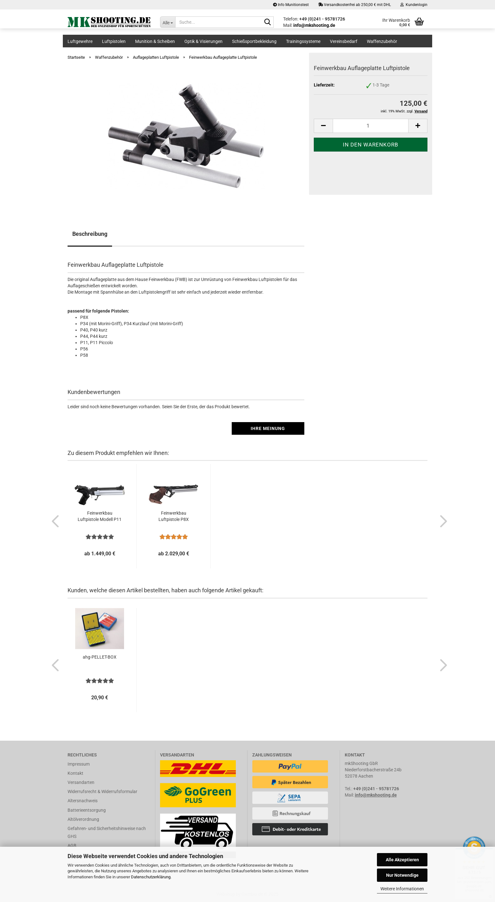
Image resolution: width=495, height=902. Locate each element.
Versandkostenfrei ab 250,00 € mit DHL (354, 5)
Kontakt (75, 773)
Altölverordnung (83, 819)
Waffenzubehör (382, 41)
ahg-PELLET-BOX (99, 657)
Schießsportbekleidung (254, 41)
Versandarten (81, 782)
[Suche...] (167, 22)
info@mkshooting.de (376, 794)
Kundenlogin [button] (413, 5)
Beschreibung (89, 233)
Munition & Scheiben (155, 41)
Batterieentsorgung (87, 810)
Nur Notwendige (402, 875)
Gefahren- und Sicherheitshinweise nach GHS (107, 832)
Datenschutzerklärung (150, 877)
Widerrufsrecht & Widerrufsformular (102, 791)
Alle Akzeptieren (402, 859)
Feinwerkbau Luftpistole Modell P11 (100, 516)
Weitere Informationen (402, 888)
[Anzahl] (371, 126)
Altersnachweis (83, 800)
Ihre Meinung (268, 428)
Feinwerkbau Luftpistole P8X (173, 516)
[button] (323, 126)
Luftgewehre (80, 41)
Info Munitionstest (291, 5)
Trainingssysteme (303, 41)
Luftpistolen (114, 41)
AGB (72, 845)
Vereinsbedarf (343, 41)
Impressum (79, 764)
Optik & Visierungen (203, 41)
